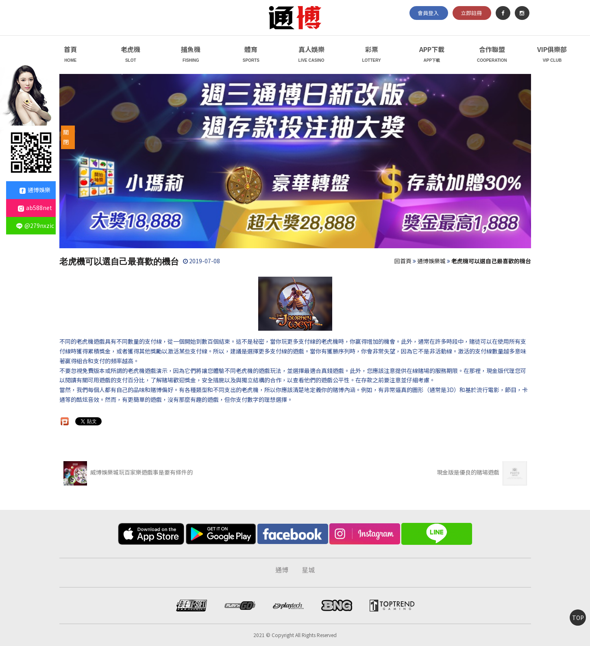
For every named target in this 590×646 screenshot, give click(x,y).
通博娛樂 (35, 190)
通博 (281, 569)
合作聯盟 (491, 55)
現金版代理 (500, 370)
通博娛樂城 (431, 261)
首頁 (70, 55)
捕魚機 (190, 55)
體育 (251, 55)
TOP (578, 617)
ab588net (35, 208)
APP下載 (431, 55)
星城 (308, 569)
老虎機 (130, 55)
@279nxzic (35, 225)
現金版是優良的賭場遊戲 (482, 472)
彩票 (371, 55)
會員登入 (428, 13)
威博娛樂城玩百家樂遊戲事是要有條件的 (128, 472)
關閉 (66, 137)
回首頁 (402, 261)
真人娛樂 (311, 55)
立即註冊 (471, 13)
